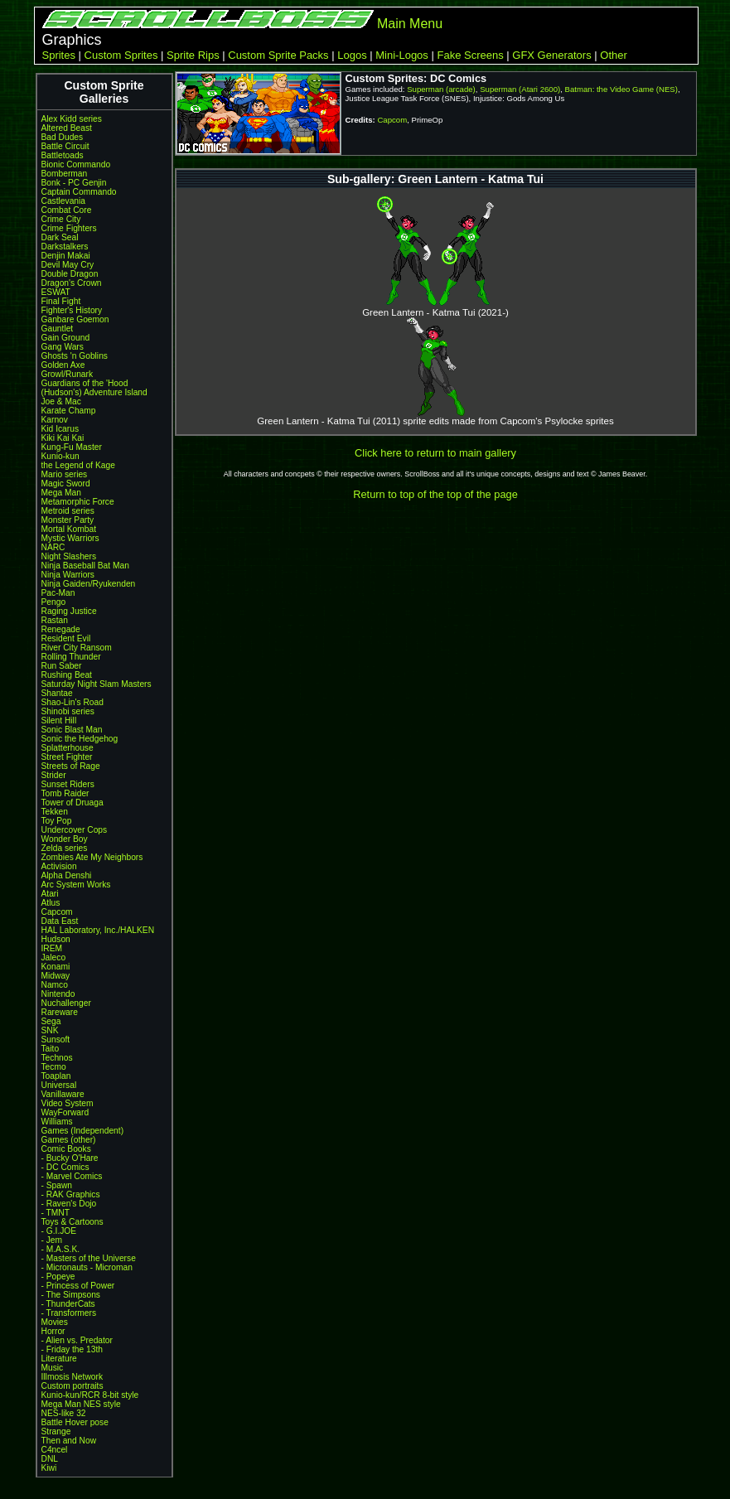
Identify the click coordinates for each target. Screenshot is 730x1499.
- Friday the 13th (72, 1349)
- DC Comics (65, 1167)
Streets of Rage (70, 766)
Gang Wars (62, 346)
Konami (55, 966)
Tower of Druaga (72, 802)
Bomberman (64, 173)
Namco (54, 984)
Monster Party (67, 520)
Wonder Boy (64, 839)
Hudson (55, 939)
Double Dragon (70, 273)
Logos (351, 55)
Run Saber (61, 665)
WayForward (65, 1112)
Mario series (64, 474)
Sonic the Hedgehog (79, 738)
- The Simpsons (70, 1294)
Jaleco (53, 957)
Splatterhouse (67, 747)
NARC (53, 547)
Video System (67, 1103)
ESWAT (55, 292)
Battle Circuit (65, 146)
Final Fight (61, 301)
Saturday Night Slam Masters (96, 684)
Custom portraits (72, 1385)
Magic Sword (65, 483)
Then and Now (69, 1440)
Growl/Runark (67, 374)
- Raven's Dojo (69, 1203)
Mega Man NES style (81, 1404)
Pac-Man (58, 592)
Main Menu (409, 24)
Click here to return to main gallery (435, 453)
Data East (60, 921)
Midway (55, 975)
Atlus (50, 902)
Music (52, 1367)
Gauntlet (57, 328)
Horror (53, 1331)
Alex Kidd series (71, 118)
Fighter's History (72, 310)
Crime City (61, 219)
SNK (50, 1030)
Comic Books (66, 1148)
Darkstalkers (65, 246)
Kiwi (49, 1467)
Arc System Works (76, 884)
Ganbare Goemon (75, 319)
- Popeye (58, 1276)
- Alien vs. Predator (77, 1340)
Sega (51, 1021)
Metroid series (67, 510)
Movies (54, 1322)
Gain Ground (65, 337)
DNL (49, 1458)
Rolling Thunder (71, 656)
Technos (57, 1057)
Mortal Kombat (69, 529)
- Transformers (69, 1313)
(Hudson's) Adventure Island (94, 392)
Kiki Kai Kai (63, 437)
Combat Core (66, 210)
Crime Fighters (69, 228)
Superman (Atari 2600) (520, 89)
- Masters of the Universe (88, 1258)
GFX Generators (551, 55)
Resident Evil (66, 638)
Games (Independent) (82, 1130)
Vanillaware (63, 1094)
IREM (52, 948)
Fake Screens (470, 55)
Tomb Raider (65, 793)
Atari (50, 893)
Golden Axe (63, 365)
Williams (57, 1121)
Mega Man (61, 492)
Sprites (58, 55)
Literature (59, 1358)
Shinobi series (67, 711)
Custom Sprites (121, 55)
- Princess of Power (78, 1285)
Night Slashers (69, 556)
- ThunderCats (68, 1303)
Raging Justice (69, 611)
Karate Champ (68, 410)
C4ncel (54, 1449)
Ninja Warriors (67, 574)
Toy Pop (56, 820)
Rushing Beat (66, 674)
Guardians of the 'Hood (84, 383)
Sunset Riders (67, 784)
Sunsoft (55, 1039)
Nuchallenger (66, 1003)
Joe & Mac (61, 401)
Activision (59, 866)
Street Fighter (67, 757)
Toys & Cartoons (72, 1221)
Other (613, 55)
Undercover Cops (74, 829)
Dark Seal (60, 237)
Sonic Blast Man (72, 729)
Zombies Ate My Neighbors (92, 857)
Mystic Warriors (70, 538)
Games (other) (68, 1139)
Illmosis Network (72, 1376)
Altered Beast (66, 128)
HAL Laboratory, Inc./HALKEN (98, 930)
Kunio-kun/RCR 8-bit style (90, 1395)
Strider (53, 775)
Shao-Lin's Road (72, 702)
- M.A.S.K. (60, 1249)
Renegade (60, 629)
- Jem (52, 1240)
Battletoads (62, 155)
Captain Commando (79, 191)
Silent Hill (59, 720)
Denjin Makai (65, 255)
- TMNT (55, 1212)
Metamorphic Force (77, 501)
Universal (59, 1085)
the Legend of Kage (78, 465)
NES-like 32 (63, 1413)
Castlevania (63, 201)
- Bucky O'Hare (70, 1158)
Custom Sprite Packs (278, 55)
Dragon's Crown (71, 283)
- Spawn (57, 1185)
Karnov (54, 419)
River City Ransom (76, 647)
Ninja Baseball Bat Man (85, 565)
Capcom (57, 911)
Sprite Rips (193, 55)
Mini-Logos (401, 55)
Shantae (57, 693)
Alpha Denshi (66, 875)
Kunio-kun (60, 456)
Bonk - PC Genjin (74, 182)
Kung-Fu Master (71, 447)
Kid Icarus (60, 428)
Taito (50, 1048)
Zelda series (64, 848)
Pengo (53, 602)
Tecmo (53, 1066)
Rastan (54, 620)
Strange (56, 1431)
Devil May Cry (67, 264)
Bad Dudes (62, 137)
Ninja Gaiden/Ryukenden (88, 583)
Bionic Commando (76, 164)
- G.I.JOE (59, 1230)
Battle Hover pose (75, 1422)
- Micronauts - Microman (87, 1267)
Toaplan (56, 1076)
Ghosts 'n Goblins (74, 355)
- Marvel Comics (72, 1176)
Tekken (54, 811)
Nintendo (58, 994)
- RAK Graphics (70, 1194)
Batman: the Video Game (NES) (621, 89)
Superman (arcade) (441, 89)
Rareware (59, 1012)
